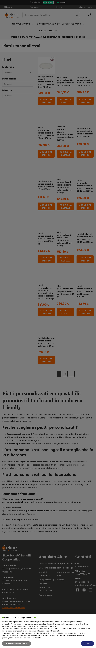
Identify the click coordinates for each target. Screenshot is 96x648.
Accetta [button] (87, 643)
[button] (93, 617)
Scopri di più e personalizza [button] (16, 643)
